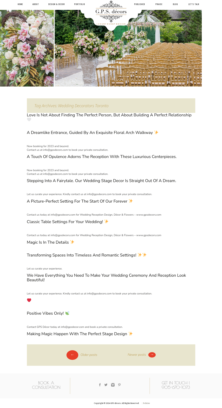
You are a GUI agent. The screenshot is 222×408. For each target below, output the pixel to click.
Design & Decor (56, 4)
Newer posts (142, 354)
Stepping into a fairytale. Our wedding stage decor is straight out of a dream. (101, 181)
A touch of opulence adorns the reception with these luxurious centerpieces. (102, 156)
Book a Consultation (46, 385)
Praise (159, 4)
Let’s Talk (193, 4)
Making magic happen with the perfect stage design (80, 334)
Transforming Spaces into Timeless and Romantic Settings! (87, 255)
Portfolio (79, 4)
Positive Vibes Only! (48, 313)
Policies (146, 403)
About (35, 4)
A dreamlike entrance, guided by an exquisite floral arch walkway (92, 132)
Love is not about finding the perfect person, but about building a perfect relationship (109, 117)
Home (20, 4)
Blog (175, 4)
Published (139, 4)
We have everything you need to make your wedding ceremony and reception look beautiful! (106, 278)
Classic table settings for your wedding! (67, 222)
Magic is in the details (50, 242)
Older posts (81, 355)
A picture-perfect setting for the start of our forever (80, 201)
